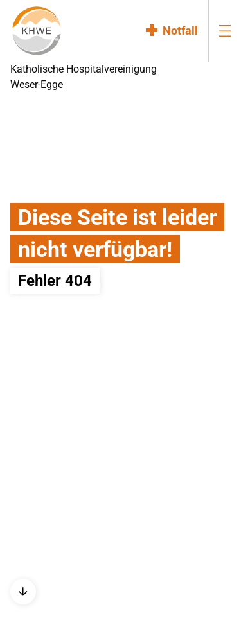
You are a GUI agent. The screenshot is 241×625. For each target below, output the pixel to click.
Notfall (180, 30)
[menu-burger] (225, 30)
